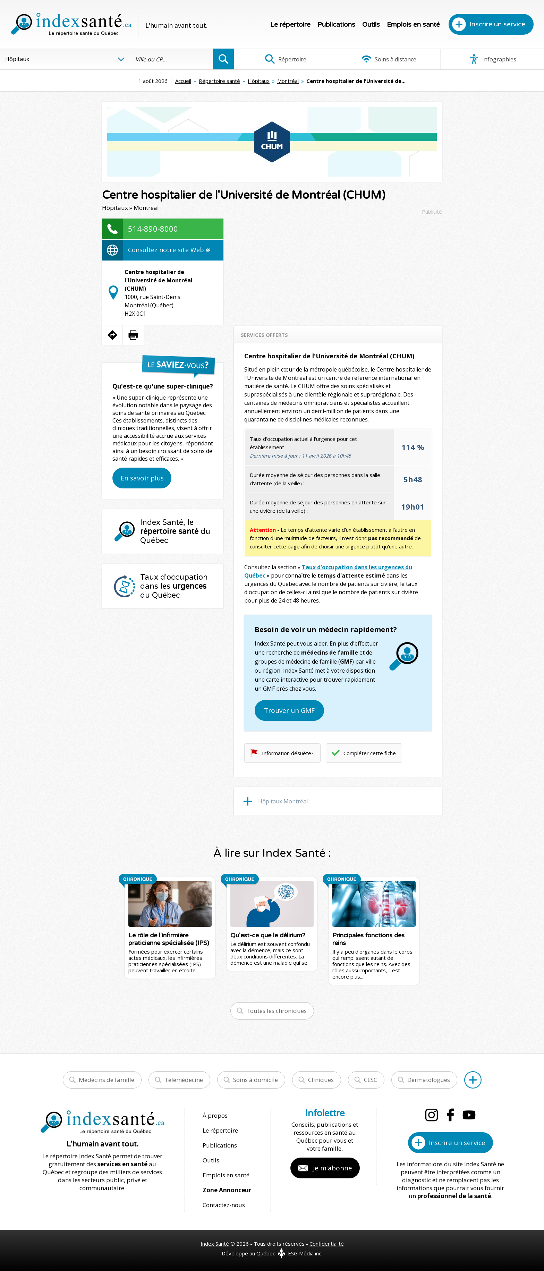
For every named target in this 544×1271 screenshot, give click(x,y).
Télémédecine (183, 1080)
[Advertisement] (338, 267)
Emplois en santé (413, 24)
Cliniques (321, 1080)
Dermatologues (428, 1080)
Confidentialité (326, 1243)
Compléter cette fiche (369, 753)
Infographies (492, 59)
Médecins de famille (106, 1080)
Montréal (288, 80)
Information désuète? (288, 753)
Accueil (183, 80)
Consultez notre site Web (169, 250)
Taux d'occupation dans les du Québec (174, 586)
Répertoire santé (219, 80)
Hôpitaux (259, 80)
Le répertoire (290, 24)
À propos (215, 1115)
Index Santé (215, 1243)
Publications (336, 24)
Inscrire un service (497, 24)
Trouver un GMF (289, 710)
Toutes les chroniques (276, 1011)
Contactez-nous (224, 1205)
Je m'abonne (332, 1167)
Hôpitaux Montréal (283, 801)
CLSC (370, 1080)
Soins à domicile (255, 1080)
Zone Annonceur (227, 1190)
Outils (371, 24)
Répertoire (285, 59)
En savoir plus (142, 478)
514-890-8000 (153, 228)
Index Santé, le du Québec (175, 531)
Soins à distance (388, 59)
